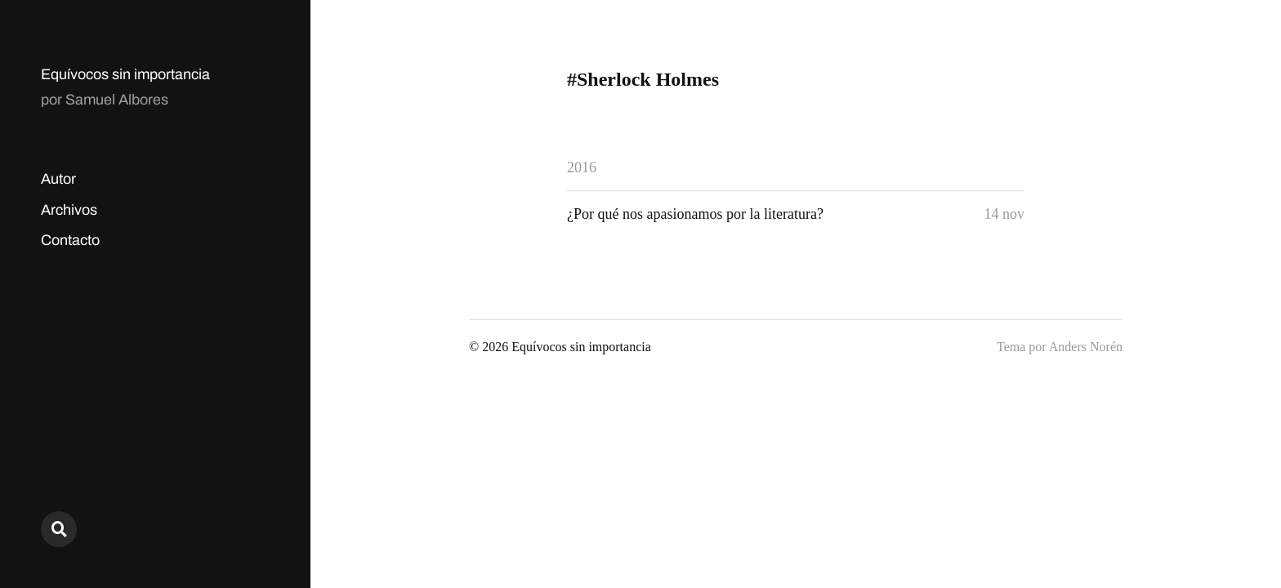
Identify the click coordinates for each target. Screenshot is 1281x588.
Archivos (69, 210)
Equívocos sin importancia (125, 74)
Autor (58, 179)
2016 (581, 167)
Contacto (70, 240)
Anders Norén (1086, 347)
